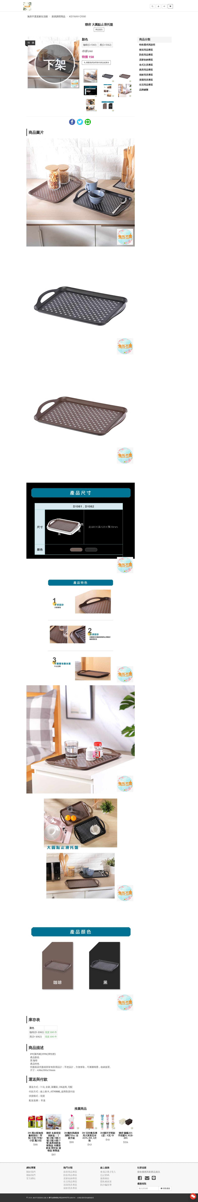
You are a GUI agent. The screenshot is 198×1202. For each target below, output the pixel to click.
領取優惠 (165, 1188)
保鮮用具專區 (146, 74)
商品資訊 (99, 29)
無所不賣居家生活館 (37, 16)
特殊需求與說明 (147, 44)
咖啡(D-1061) (89, 45)
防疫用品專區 (146, 54)
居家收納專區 (146, 59)
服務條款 (104, 1178)
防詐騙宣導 (106, 1184)
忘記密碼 (104, 1175)
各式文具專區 (146, 64)
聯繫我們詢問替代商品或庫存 (96, 62)
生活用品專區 (146, 84)
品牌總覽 (143, 89)
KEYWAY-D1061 (77, 16)
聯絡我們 (30, 1175)
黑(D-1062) (105, 45)
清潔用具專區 (146, 79)
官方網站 (30, 1178)
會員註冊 (104, 1171)
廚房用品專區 (146, 69)
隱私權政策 (106, 1181)
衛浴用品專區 (146, 49)
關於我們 (30, 1171)
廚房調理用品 (58, 16)
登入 (113, 1171)
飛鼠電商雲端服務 (85, 1198)
